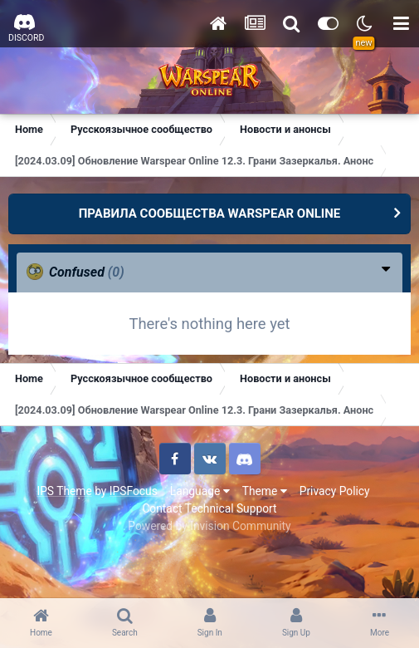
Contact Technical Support (209, 508)
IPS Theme (64, 491)
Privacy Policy (335, 491)
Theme (264, 491)
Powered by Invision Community (209, 526)
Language (200, 491)
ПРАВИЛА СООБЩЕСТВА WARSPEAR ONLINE (210, 213)
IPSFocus (134, 491)
